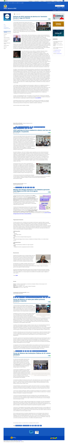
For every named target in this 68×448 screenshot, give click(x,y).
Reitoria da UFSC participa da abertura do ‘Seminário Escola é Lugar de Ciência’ (30, 18)
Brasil (7, 0)
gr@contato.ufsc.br (58, 50)
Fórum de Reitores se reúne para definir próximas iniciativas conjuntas (29, 305)
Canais (61, 1)
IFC (30, 127)
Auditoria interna (6, 45)
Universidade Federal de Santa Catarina (39, 356)
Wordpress (20, 446)
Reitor (5, 35)
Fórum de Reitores (18, 189)
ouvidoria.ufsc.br (59, 53)
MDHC (17, 279)
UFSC (31, 128)
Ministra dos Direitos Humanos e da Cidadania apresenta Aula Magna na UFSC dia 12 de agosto (31, 193)
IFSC (32, 127)
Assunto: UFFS (18, 14)
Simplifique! (34, 1)
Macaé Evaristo (22, 301)
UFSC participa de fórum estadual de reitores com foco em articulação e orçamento (31, 132)
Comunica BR (40, 1)
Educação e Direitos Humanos (23, 127)
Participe (44, 1)
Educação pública (18, 431)
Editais (5, 48)
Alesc (16, 127)
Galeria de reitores (6, 37)
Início (4, 24)
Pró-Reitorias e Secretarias (6, 41)
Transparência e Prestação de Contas (7, 28)
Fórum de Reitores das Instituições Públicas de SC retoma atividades (31, 359)
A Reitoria (5, 34)
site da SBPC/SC (38, 98)
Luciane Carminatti (20, 128)
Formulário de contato (56, 51)
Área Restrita (55, 10)
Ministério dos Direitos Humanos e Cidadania (33, 301)
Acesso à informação (50, 1)
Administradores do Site (60, 10)
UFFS (28, 128)
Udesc (26, 128)
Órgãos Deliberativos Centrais (7, 43)
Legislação (56, 1)
